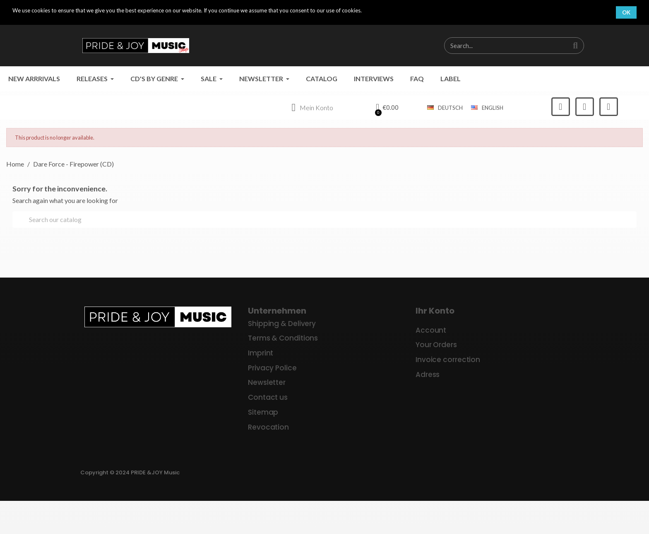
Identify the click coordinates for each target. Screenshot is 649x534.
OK (626, 12)
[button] (386, 108)
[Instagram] (584, 106)
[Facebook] (560, 106)
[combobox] (502, 45)
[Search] (324, 219)
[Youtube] (608, 106)
